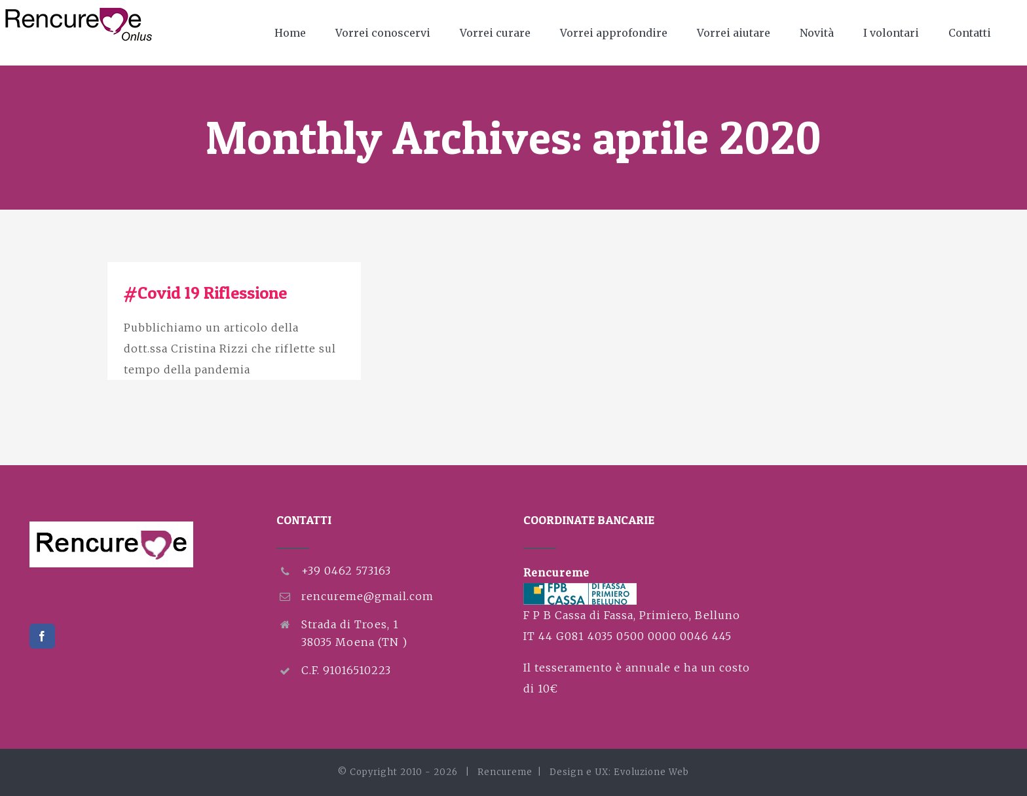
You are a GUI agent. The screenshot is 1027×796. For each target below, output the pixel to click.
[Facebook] (42, 636)
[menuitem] (298, 33)
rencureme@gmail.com (367, 596)
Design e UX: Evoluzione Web (619, 772)
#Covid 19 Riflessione (205, 292)
